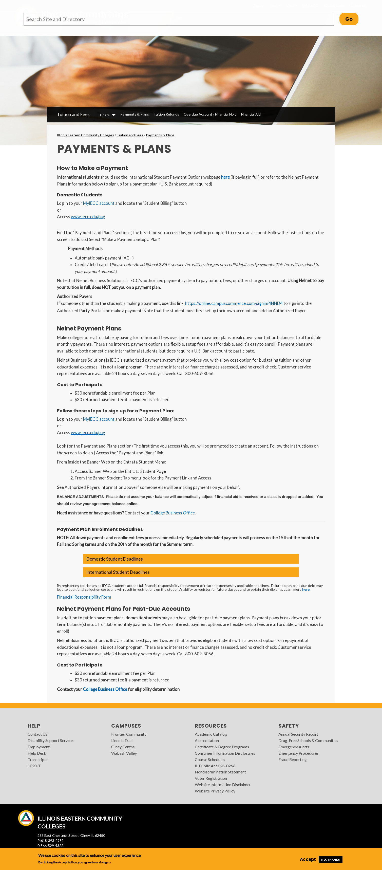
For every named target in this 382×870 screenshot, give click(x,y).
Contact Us (37, 734)
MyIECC (310, 5)
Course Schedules (210, 759)
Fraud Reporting (292, 759)
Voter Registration (211, 778)
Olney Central (123, 746)
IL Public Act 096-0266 (215, 765)
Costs (105, 115)
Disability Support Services (51, 740)
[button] (191, 559)
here (225, 177)
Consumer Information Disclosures (225, 753)
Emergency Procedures (298, 753)
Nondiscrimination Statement (220, 771)
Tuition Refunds (166, 114)
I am (275, 5)
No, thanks (330, 860)
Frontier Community (128, 734)
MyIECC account (98, 203)
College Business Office (172, 512)
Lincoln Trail (121, 740)
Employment (39, 746)
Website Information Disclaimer (223, 784)
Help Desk (37, 753)
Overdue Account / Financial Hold (210, 114)
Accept (308, 859)
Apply (258, 5)
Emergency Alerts (293, 746)
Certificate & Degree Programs (222, 746)
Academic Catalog (211, 734)
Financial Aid (251, 114)
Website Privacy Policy (215, 790)
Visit (291, 5)
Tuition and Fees (73, 114)
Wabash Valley (124, 753)
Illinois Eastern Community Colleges (85, 135)
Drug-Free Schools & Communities (308, 740)
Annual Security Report (298, 734)
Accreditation (207, 740)
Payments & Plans (134, 114)
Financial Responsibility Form (84, 597)
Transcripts (38, 759)
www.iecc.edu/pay (88, 216)
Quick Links (334, 5)
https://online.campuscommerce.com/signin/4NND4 (234, 303)
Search (357, 5)
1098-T (34, 765)
